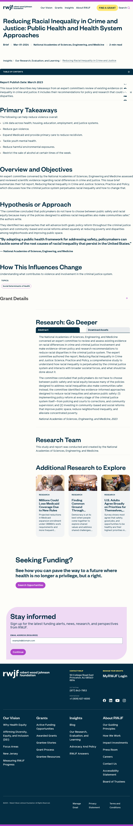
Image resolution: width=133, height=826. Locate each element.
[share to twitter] (127, 85)
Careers (108, 757)
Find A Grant (107, 7)
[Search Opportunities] (30, 585)
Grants (42, 718)
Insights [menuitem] (69, 7)
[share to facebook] (127, 92)
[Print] (127, 111)
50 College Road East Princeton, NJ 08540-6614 (82, 677)
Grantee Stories (46, 743)
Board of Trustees (114, 781)
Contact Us (110, 764)
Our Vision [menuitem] (46, 7)
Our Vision (11, 718)
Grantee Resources (48, 757)
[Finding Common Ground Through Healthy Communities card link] (83, 506)
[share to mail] (127, 98)
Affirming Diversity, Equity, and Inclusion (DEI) (16, 735)
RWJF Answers (79, 753)
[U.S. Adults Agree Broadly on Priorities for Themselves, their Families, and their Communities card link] (115, 506)
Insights (76, 718)
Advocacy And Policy (83, 746)
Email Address (24, 635)
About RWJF (113, 718)
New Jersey (10, 753)
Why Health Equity (15, 725)
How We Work (112, 736)
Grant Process (45, 750)
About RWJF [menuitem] (83, 7)
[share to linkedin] (127, 105)
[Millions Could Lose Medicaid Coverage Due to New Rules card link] (50, 506)
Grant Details (64, 298)
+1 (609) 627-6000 (80, 698)
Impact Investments (115, 743)
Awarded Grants (46, 736)
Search (124, 7)
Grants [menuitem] (58, 7)
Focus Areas (10, 746)
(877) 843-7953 (78, 690)
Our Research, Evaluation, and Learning (79, 735)
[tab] (58, 330)
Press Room (110, 750)
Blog (72, 725)
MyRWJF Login (115, 675)
